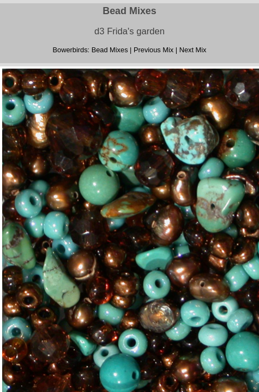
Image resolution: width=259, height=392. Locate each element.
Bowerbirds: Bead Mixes (90, 50)
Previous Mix (153, 50)
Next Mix (193, 50)
